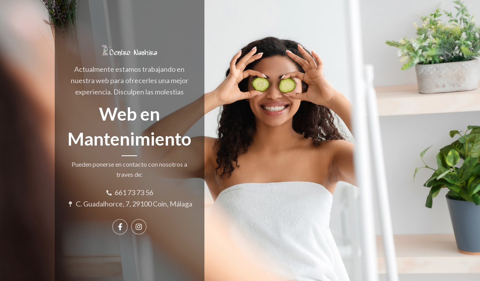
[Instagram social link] (139, 227)
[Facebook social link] (120, 227)
